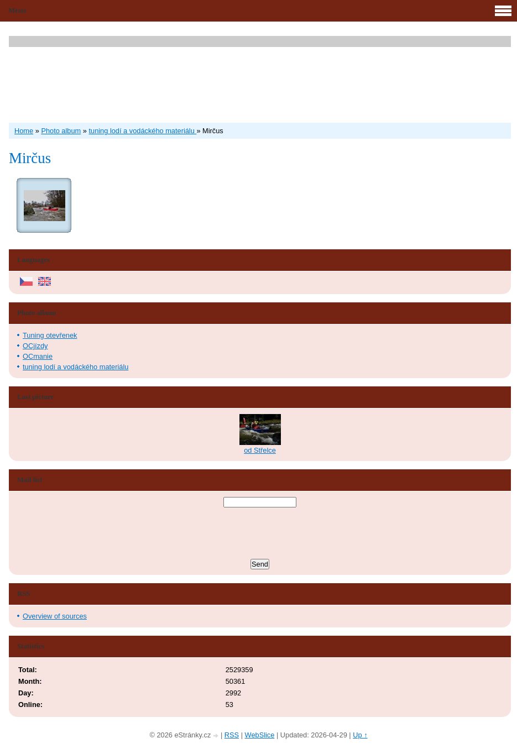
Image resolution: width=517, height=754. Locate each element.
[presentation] (260, 534)
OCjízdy (35, 346)
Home (23, 131)
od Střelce (260, 450)
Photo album (61, 131)
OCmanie (38, 356)
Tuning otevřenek (50, 335)
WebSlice (260, 735)
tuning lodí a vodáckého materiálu (142, 131)
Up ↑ (360, 735)
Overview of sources (55, 616)
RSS (231, 735)
